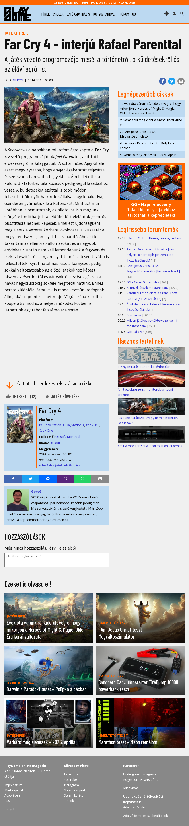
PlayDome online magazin (25, 766)
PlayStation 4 (74, 425)
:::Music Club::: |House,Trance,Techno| (155, 238)
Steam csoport (74, 790)
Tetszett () (21, 396)
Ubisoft (55, 443)
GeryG (18, 80)
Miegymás (130, 788)
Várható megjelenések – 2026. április (148, 155)
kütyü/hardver (105, 14)
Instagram (71, 785)
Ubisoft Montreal (67, 437)
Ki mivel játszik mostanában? (147, 288)
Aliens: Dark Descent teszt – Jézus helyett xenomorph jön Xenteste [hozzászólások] (151, 254)
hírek (45, 14)
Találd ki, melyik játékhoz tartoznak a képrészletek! (151, 210)
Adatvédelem (13, 795)
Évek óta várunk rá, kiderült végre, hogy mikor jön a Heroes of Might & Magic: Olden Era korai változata (150, 108)
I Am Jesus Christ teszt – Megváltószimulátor (139, 134)
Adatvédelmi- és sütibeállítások (145, 816)
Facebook (71, 774)
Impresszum (13, 785)
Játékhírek (16, 33)
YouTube (70, 779)
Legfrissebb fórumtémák (148, 229)
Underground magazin (139, 774)
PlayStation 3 (54, 425)
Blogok (9, 809)
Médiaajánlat (13, 790)
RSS (7, 801)
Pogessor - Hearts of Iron (141, 779)
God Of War (135, 332)
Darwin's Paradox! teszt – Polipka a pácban (147, 145)
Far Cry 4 (50, 410)
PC (41, 425)
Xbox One (46, 430)
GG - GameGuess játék (143, 282)
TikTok (69, 801)
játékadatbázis (78, 14)
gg (134, 14)
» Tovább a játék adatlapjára (59, 465)
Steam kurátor (74, 795)
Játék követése (62, 396)
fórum (124, 14)
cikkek (58, 14)
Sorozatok (134, 315)
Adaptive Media (134, 807)
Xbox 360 (92, 425)
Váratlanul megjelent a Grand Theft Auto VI (151, 122)
